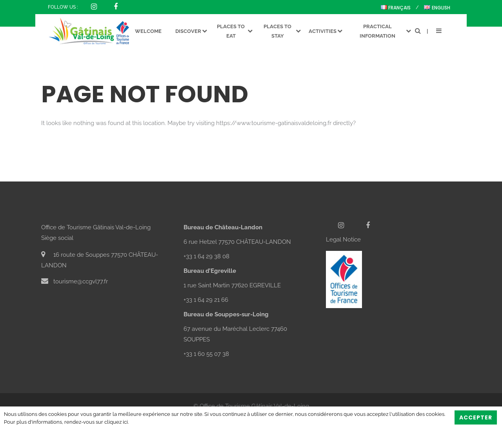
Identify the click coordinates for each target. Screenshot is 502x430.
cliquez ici (116, 422)
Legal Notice (343, 239)
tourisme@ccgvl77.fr (74, 281)
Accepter (475, 417)
